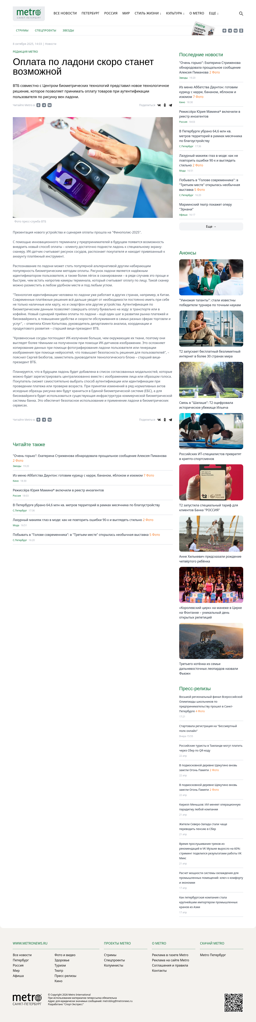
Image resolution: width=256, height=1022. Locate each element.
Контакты (159, 970)
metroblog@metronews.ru (117, 1001)
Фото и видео (65, 955)
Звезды (68, 30)
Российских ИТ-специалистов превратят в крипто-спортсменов (210, 456)
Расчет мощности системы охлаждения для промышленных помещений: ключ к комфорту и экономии (211, 877)
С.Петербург (20, 510)
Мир (126, 13)
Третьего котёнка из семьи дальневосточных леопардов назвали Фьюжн (208, 669)
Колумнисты (113, 965)
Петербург (90, 13)
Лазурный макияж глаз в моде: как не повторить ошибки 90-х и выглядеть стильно (78, 520)
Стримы (22, 30)
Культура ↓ (175, 13)
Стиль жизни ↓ (148, 13)
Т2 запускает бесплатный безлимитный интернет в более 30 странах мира (209, 353)
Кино (16, 481)
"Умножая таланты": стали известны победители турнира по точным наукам (210, 302)
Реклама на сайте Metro (170, 960)
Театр (59, 970)
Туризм (60, 965)
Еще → (211, 226)
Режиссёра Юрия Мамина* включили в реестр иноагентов (58, 490)
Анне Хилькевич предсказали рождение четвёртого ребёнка (210, 558)
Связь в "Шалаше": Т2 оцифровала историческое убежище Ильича (206, 405)
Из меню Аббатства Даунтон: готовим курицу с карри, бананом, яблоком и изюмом (78, 475)
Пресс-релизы (65, 976)
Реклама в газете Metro (170, 955)
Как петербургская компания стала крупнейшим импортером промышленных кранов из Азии (208, 902)
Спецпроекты (45, 30)
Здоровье (62, 960)
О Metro (196, 13)
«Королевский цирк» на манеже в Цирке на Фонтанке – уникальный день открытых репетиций (210, 613)
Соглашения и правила (170, 965)
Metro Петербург (213, 955)
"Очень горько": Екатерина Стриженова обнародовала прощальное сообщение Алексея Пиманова (90, 456)
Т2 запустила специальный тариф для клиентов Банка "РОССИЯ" (208, 507)
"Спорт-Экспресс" (74, 1004)
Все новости (65, 13)
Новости (50, 44)
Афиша (183, 214)
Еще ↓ (214, 13)
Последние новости (201, 54)
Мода (16, 525)
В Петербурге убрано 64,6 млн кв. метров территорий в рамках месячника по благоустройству (86, 505)
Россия (111, 13)
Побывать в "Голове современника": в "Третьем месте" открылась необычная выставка (81, 534)
